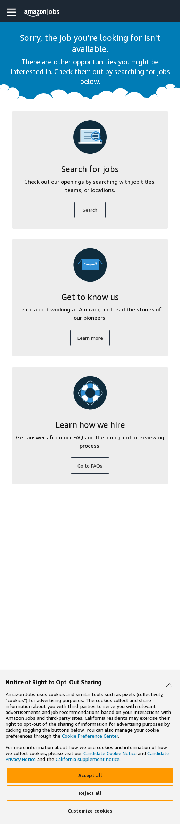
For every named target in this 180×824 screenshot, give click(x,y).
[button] (12, 12)
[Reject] (90, 793)
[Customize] (90, 810)
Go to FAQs (90, 466)
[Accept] (90, 775)
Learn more (90, 338)
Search (90, 210)
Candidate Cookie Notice (110, 753)
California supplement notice (88, 759)
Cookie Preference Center (90, 736)
